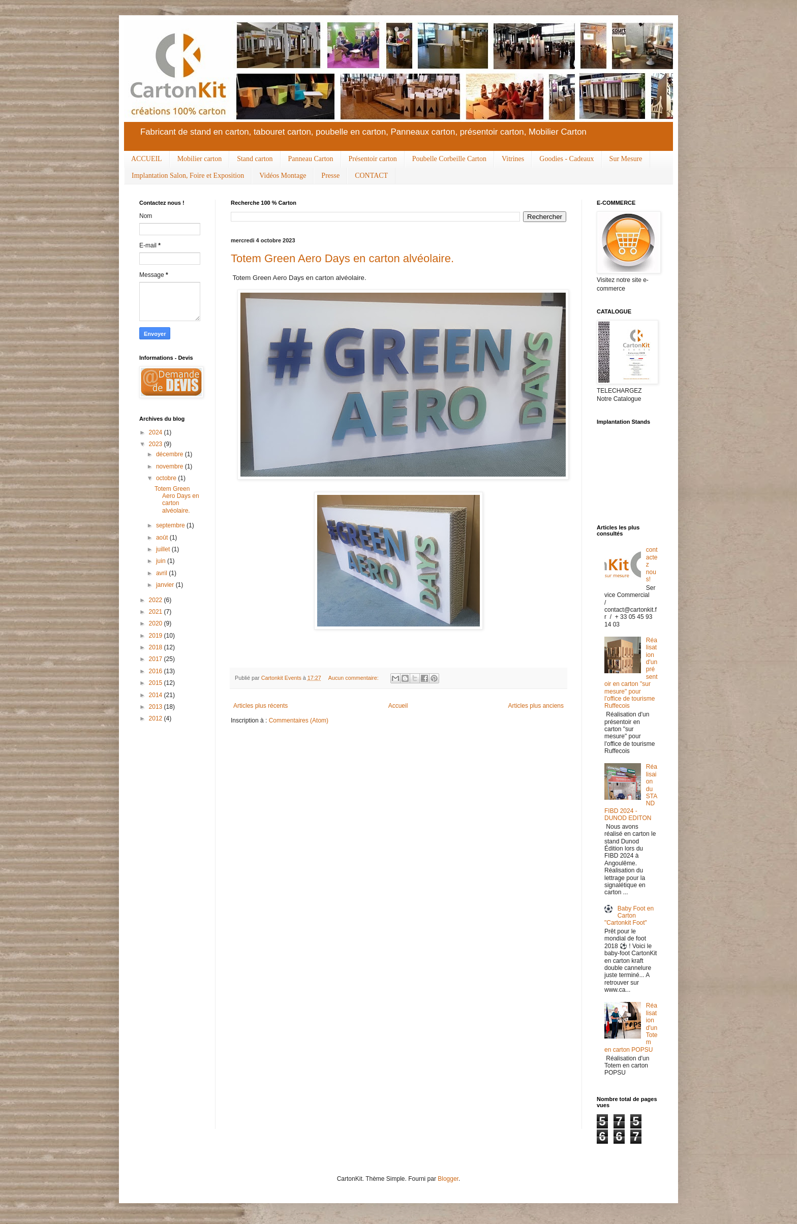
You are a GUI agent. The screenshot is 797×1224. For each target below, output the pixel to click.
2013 (156, 706)
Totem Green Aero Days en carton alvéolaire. (342, 258)
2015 (156, 682)
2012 (156, 718)
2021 (156, 611)
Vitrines (513, 159)
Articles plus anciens (536, 705)
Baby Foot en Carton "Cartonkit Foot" (629, 916)
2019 (156, 635)
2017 (156, 659)
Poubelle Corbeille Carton (449, 159)
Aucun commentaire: (354, 678)
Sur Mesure (625, 159)
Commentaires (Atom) (298, 720)
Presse (330, 175)
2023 (156, 444)
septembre (171, 525)
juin (161, 560)
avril (162, 573)
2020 (156, 623)
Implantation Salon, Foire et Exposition (188, 175)
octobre (167, 478)
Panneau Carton (310, 159)
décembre (170, 454)
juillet (164, 549)
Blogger (448, 1178)
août (163, 537)
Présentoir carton (373, 159)
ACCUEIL (146, 159)
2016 (156, 671)
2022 (156, 600)
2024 (156, 432)
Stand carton (254, 159)
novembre (170, 466)
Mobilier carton (199, 159)
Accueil (398, 705)
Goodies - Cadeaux (566, 159)
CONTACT (371, 175)
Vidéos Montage (282, 175)
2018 (156, 647)
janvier (166, 584)
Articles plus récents (260, 705)
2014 (156, 695)
